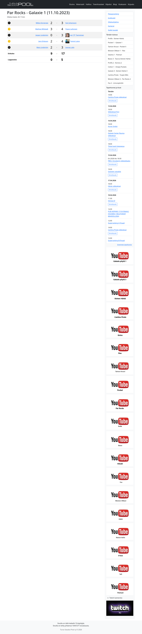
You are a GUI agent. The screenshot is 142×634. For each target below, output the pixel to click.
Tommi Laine (75, 41)
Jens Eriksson (43, 41)
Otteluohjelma (113, 22)
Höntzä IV (111, 201)
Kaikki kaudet (113, 30)
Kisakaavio (122, 4)
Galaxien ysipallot (114, 172)
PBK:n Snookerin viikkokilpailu (119, 161)
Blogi (115, 4)
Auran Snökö (112, 126)
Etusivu (72, 4)
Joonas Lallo (69, 47)
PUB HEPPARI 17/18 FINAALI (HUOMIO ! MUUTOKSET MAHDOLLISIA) (118, 213)
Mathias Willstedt (41, 29)
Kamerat (111, 26)
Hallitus (88, 4)
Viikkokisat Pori (113, 112)
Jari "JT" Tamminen (77, 35)
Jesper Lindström (42, 35)
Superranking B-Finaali (116, 240)
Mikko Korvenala (42, 23)
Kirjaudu (131, 4)
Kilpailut (109, 4)
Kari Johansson (70, 23)
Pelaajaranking (113, 14)
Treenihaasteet (98, 4)
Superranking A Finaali (116, 223)
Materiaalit (80, 4)
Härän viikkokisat (114, 186)
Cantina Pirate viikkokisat (117, 97)
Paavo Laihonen (71, 29)
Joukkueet (111, 18)
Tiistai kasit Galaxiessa (116, 146)
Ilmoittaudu (112, 101)
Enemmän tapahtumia (124, 245)
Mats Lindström (42, 47)
